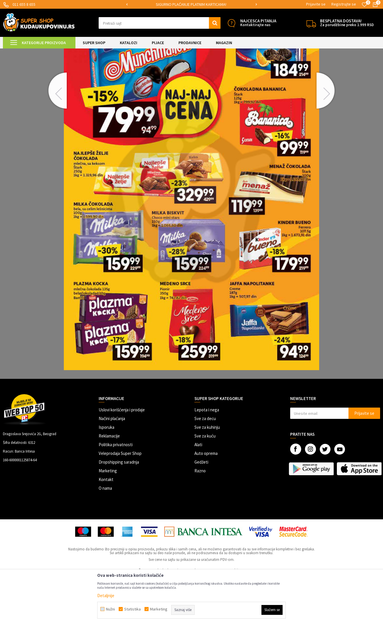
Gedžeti (201, 510)
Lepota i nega (206, 458)
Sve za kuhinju (207, 475)
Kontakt (106, 528)
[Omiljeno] (364, 4)
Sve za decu (205, 467)
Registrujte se (343, 4)
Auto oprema (206, 502)
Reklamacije (109, 484)
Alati (198, 493)
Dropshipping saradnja (119, 510)
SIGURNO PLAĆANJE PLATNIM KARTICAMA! (191, 4)
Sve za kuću (205, 484)
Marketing (108, 519)
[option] (191, 4)
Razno (200, 519)
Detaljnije (105, 595)
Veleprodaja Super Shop (120, 502)
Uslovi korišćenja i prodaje (122, 458)
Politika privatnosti (116, 493)
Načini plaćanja (112, 467)
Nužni (110, 609)
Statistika (132, 609)
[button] (160, 23)
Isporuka (106, 475)
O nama (105, 536)
